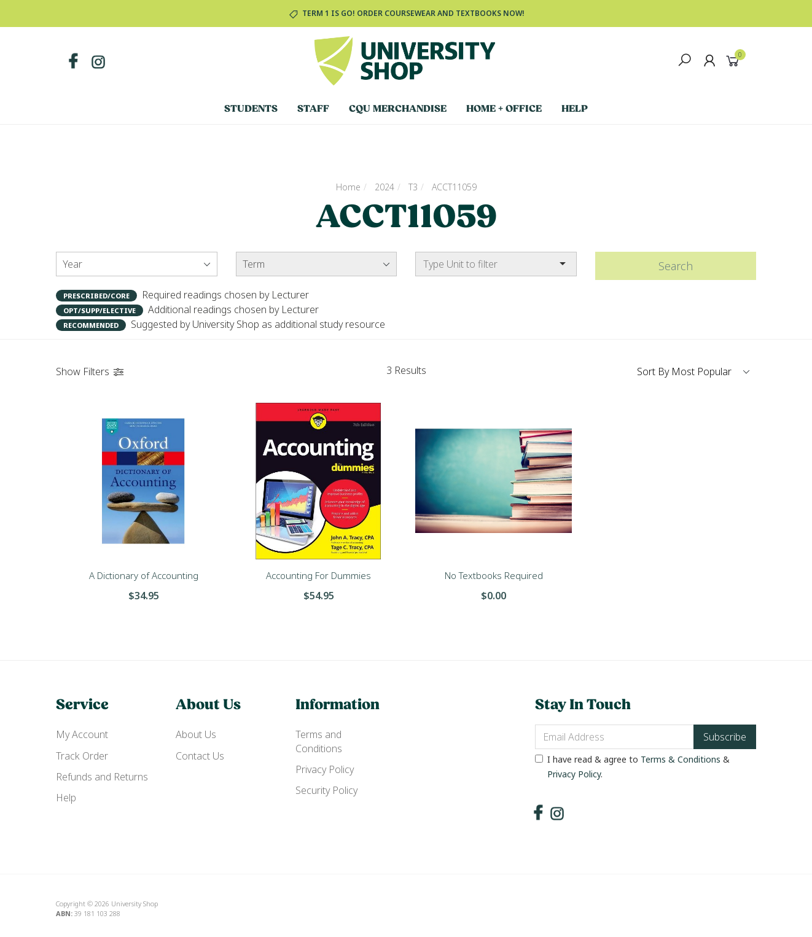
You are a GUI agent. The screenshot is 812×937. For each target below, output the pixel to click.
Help (574, 109)
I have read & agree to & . (632, 766)
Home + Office (504, 109)
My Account (82, 734)
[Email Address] (614, 737)
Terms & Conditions (680, 759)
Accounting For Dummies (318, 575)
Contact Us (200, 756)
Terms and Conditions (318, 741)
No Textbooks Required (494, 575)
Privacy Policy (324, 769)
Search (675, 266)
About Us (196, 734)
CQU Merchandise (398, 109)
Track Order (82, 756)
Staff (313, 109)
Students (251, 109)
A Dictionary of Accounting (143, 575)
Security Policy (326, 790)
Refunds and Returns (102, 776)
